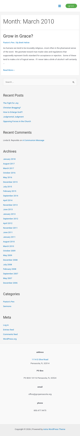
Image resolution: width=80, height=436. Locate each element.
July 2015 (7, 186)
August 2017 (9, 163)
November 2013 (10, 205)
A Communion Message (33, 140)
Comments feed (10, 334)
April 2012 (7, 223)
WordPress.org (10, 339)
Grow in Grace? (18, 36)
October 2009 (9, 250)
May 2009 (7, 255)
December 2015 (10, 182)
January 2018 (9, 159)
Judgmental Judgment (13, 116)
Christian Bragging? (12, 107)
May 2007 (7, 278)
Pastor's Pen (8, 42)
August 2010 (9, 241)
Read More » (8, 70)
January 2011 (9, 237)
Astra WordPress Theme (54, 429)
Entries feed (8, 329)
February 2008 (9, 269)
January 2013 (9, 214)
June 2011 (8, 232)
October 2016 (9, 173)
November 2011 (10, 228)
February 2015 (9, 191)
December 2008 (10, 260)
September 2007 (10, 273)
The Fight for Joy (10, 103)
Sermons (7, 306)
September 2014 (10, 195)
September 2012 (10, 218)
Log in (6, 325)
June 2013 (8, 209)
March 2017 (8, 168)
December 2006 (10, 283)
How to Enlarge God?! (12, 112)
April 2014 (7, 200)
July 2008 (7, 264)
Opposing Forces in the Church (17, 121)
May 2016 (7, 177)
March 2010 (8, 246)
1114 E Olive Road (40, 359)
